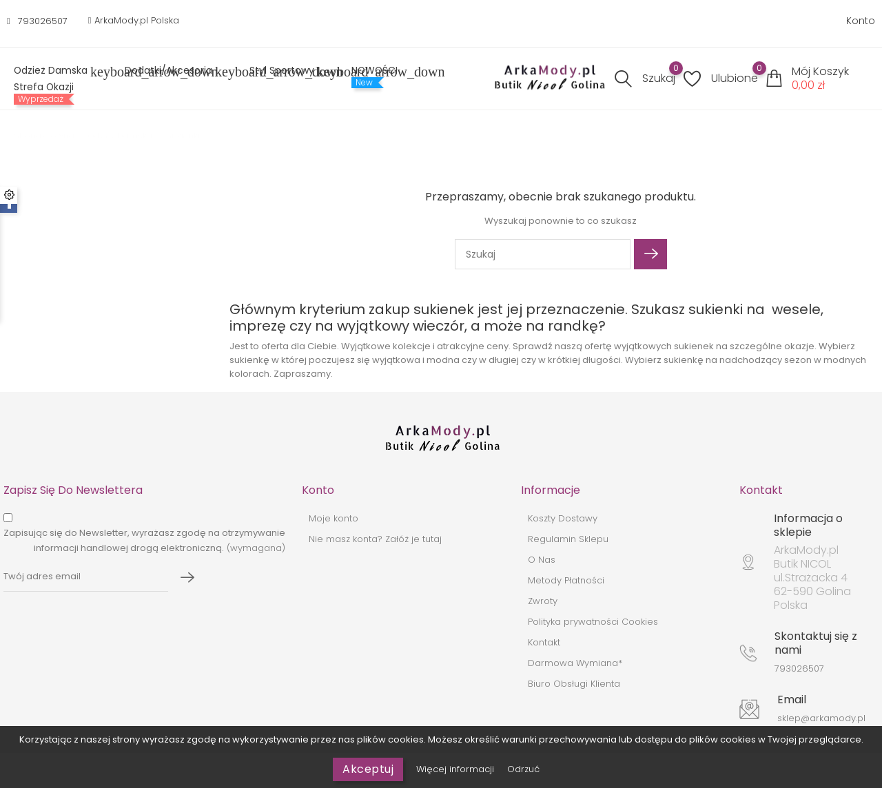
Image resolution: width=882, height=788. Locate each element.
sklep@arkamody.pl (821, 718)
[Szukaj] (542, 254)
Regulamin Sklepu (568, 539)
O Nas (541, 559)
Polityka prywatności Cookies (593, 621)
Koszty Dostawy (562, 518)
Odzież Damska (59, 71)
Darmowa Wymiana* (575, 663)
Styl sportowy (290, 71)
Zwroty (542, 601)
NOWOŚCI (374, 70)
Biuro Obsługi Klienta (574, 683)
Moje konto (333, 518)
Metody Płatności (566, 580)
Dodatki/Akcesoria (177, 71)
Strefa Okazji (44, 87)
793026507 (43, 21)
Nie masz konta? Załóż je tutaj (375, 539)
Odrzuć (523, 769)
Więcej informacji (456, 769)
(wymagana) (144, 540)
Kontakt (544, 642)
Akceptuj (367, 769)
